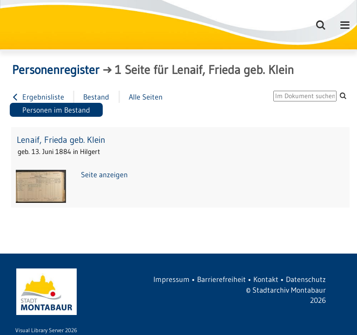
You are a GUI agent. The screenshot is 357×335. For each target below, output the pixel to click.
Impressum (171, 279)
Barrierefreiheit (221, 279)
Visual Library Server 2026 (46, 330)
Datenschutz (306, 279)
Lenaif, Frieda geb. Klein (61, 139)
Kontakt (265, 279)
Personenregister (55, 69)
